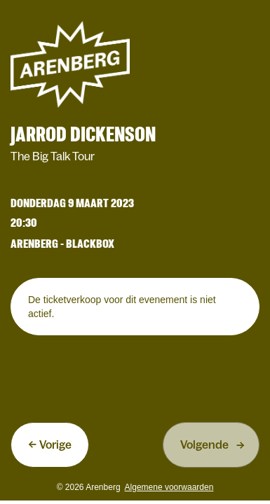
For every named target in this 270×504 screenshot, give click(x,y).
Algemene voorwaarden (169, 487)
